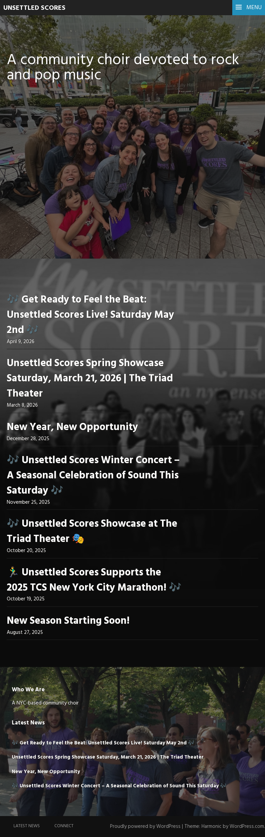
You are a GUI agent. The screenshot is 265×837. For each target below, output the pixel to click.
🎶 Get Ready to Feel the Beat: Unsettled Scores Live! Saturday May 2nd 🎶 (90, 315)
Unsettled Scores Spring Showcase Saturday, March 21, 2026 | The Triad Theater (90, 378)
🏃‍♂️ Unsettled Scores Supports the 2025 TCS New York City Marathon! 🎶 (94, 580)
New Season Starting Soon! (68, 621)
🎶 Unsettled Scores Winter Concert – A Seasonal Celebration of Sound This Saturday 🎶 (93, 475)
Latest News (27, 826)
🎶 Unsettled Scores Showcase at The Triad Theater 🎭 (92, 531)
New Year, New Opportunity (72, 427)
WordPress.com (247, 826)
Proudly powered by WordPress (145, 826)
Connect (64, 826)
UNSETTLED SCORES (34, 8)
